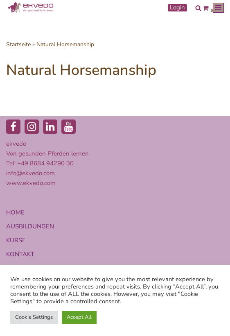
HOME (15, 212)
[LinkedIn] (50, 127)
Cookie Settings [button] (34, 317)
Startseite (18, 44)
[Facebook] (13, 127)
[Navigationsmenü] (218, 8)
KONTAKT (20, 254)
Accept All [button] (79, 317)
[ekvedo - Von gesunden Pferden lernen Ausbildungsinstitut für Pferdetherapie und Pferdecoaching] (30, 8)
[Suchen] (198, 8)
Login (177, 7)
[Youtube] (68, 127)
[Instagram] (32, 127)
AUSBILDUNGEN (30, 226)
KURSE (16, 240)
